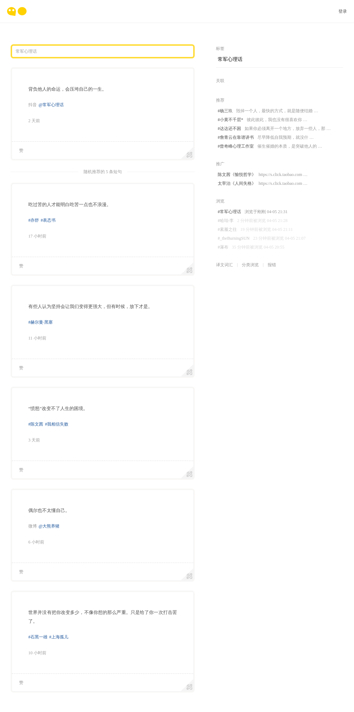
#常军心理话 (252, 211)
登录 (342, 11)
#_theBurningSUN (262, 238)
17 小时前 (37, 236)
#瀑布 (251, 247)
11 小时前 (37, 338)
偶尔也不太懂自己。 (49, 510)
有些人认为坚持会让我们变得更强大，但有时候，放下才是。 (90, 306)
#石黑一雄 (37, 636)
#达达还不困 (274, 128)
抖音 (32, 104)
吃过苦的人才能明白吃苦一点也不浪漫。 (69, 204)
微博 (32, 526)
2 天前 (34, 120)
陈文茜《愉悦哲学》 (262, 174)
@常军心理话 (51, 104)
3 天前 (34, 440)
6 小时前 (36, 542)
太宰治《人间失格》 (262, 183)
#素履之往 (255, 229)
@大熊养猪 (49, 526)
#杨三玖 (268, 111)
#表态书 (48, 220)
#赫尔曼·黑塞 (40, 322)
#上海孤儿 (58, 636)
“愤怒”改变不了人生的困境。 (58, 408)
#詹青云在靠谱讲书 (266, 137)
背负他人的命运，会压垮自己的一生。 (67, 89)
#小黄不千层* (262, 119)
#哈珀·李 (252, 220)
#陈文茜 (35, 424)
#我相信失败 (56, 424)
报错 (272, 264)
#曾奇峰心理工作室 (270, 146)
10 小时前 (37, 652)
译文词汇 (224, 264)
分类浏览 (250, 264)
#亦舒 (33, 220)
